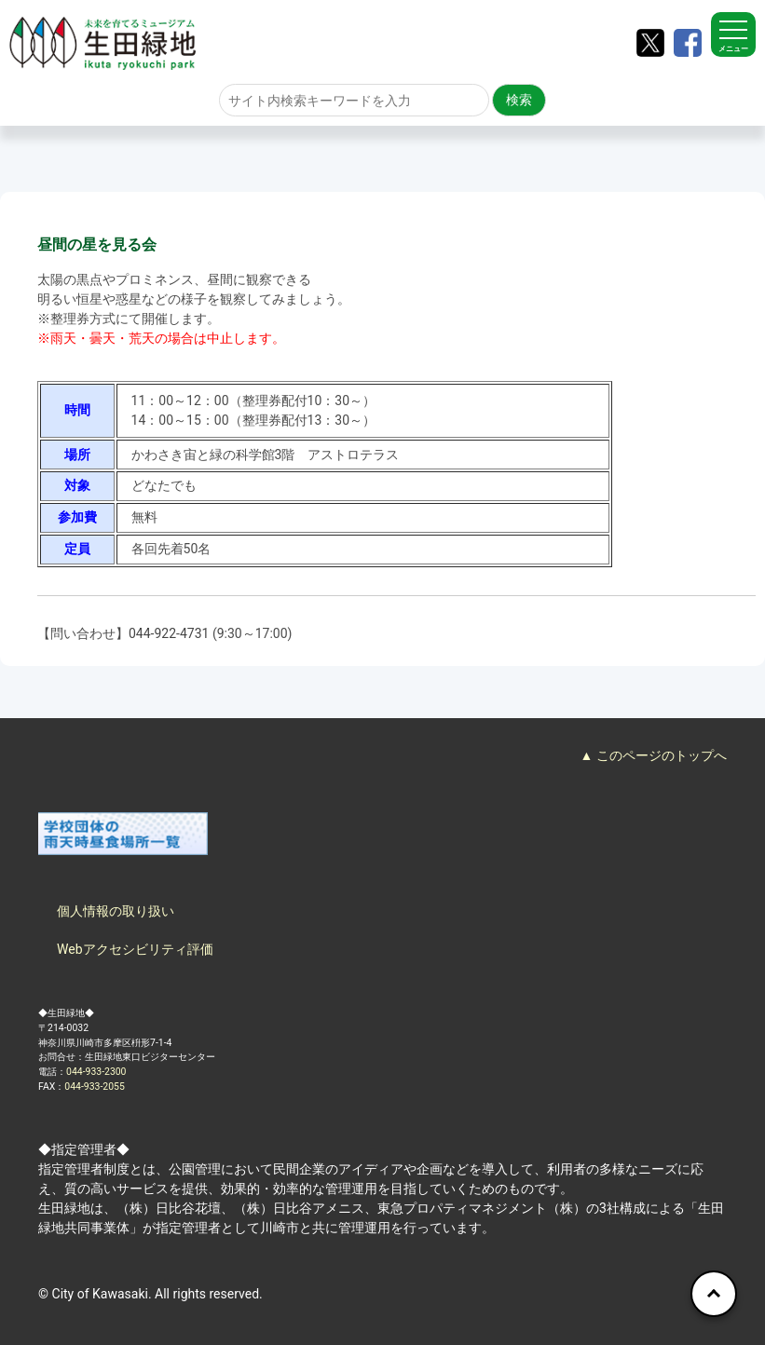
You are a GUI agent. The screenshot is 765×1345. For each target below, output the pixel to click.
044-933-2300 (96, 1072)
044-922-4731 (169, 633)
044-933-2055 (94, 1086)
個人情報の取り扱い (115, 910)
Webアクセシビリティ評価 (135, 949)
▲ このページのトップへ (654, 755)
